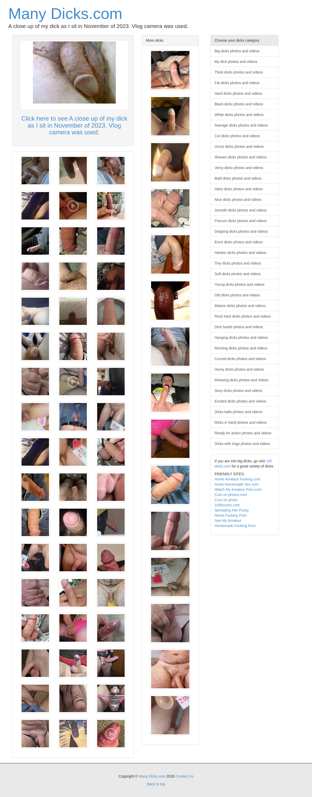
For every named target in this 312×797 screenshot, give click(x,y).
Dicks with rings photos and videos (242, 444)
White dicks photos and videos (239, 115)
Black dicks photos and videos (239, 104)
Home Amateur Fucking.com (237, 479)
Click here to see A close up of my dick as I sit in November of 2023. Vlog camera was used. (74, 125)
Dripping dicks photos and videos (241, 231)
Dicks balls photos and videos (238, 412)
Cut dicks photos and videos (237, 136)
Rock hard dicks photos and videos (243, 316)
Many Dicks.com (65, 13)
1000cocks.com (227, 505)
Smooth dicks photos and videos (241, 210)
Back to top (156, 784)
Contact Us (184, 776)
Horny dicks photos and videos (239, 369)
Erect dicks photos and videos (239, 242)
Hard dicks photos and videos (238, 93)
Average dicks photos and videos (241, 125)
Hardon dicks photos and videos (240, 253)
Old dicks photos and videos (237, 295)
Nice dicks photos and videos (238, 200)
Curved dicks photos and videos (240, 359)
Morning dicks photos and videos (241, 348)
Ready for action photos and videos (243, 433)
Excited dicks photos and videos (240, 401)
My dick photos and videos (236, 62)
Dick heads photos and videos (239, 327)
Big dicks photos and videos (237, 51)
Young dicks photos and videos (240, 284)
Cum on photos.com (231, 495)
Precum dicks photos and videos (241, 221)
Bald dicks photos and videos (238, 178)
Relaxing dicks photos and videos (241, 380)
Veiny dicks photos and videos (239, 168)
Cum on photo (226, 500)
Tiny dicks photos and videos (238, 263)
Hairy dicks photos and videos (239, 189)
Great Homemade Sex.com (237, 484)
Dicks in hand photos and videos (241, 422)
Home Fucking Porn (231, 515)
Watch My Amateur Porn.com (238, 489)
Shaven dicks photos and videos (241, 157)
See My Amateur (228, 520)
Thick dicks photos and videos (239, 72)
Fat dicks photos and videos (237, 83)
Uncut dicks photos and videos (239, 146)
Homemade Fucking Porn (235, 526)
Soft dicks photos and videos (238, 274)
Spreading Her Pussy (232, 510)
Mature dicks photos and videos (240, 306)
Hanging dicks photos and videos (241, 337)
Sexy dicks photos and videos (238, 391)
